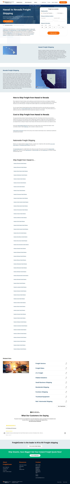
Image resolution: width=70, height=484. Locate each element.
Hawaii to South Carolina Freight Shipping (21, 202)
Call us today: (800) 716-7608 (35, 5)
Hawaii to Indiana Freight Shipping (20, 302)
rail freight (30, 30)
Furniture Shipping (42, 392)
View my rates (53, 33)
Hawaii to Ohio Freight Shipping (19, 221)
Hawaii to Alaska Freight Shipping (19, 345)
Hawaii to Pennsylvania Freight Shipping (21, 209)
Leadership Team (5, 468)
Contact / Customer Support (7, 471)
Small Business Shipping (44, 382)
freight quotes (9, 32)
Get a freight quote (8, 21)
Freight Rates (40, 368)
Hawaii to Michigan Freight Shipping (20, 271)
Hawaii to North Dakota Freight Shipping (21, 225)
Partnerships (5, 470)
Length (42, 25)
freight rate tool (28, 150)
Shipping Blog (21, 466)
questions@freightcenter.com (40, 477)
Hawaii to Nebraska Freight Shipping (20, 252)
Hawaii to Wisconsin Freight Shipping (20, 167)
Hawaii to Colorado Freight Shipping (20, 329)
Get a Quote (63, 2)
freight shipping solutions (25, 29)
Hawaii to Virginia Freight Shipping (20, 178)
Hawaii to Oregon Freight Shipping (20, 213)
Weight (59, 25)
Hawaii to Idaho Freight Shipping (19, 310)
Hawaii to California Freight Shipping (20, 333)
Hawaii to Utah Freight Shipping (19, 186)
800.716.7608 (35, 150)
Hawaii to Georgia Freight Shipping (20, 314)
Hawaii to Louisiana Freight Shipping (20, 287)
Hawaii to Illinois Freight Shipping (19, 306)
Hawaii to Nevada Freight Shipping (20, 248)
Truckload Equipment (42, 396)
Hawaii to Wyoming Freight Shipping (20, 163)
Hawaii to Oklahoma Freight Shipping (20, 217)
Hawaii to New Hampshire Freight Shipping (21, 244)
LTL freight (19, 30)
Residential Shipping (42, 387)
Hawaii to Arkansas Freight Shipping (20, 337)
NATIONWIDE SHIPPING (8, 25)
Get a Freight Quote (61, 406)
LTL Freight (39, 373)
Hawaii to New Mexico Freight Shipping (20, 236)
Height (50, 25)
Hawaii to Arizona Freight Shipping (20, 341)
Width (46, 25)
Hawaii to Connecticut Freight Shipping (20, 325)
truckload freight (24, 30)
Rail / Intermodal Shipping (44, 401)
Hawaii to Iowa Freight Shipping (19, 298)
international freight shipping (25, 145)
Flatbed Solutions (41, 377)
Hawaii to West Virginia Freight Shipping (21, 171)
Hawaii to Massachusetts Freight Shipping (21, 275)
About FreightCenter (6, 467)
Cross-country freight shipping (35, 446)
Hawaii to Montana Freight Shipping (20, 256)
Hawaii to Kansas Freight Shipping (20, 294)
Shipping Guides (21, 469)
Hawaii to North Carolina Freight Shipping (21, 229)
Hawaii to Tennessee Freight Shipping (20, 194)
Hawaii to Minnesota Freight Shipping (20, 267)
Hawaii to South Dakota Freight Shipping (21, 198)
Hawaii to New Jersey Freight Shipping (20, 240)
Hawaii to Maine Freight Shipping (19, 283)
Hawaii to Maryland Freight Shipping (20, 279)
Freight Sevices (41, 363)
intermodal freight (13, 30)
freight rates (45, 150)
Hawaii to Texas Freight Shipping (19, 190)
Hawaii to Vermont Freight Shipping (20, 182)
